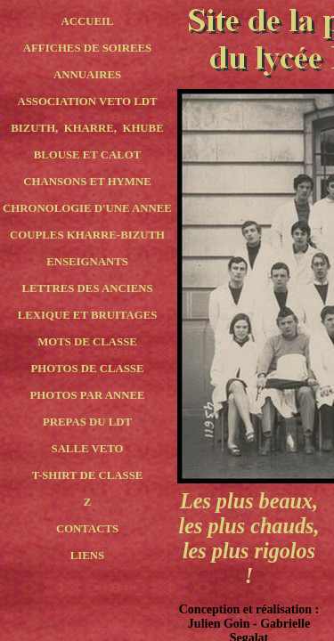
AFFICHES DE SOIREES (87, 48)
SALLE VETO (88, 448)
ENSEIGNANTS (87, 262)
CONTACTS (87, 529)
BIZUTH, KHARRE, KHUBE (87, 128)
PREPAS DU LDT (87, 422)
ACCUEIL (87, 21)
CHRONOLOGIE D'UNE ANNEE (87, 208)
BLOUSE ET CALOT (88, 155)
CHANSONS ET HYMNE (87, 181)
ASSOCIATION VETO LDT (87, 101)
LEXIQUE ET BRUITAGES (88, 315)
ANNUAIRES (87, 75)
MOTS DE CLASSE (87, 342)
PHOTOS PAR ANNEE (87, 395)
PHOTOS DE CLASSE (86, 368)
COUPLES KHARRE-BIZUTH (87, 235)
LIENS (87, 555)
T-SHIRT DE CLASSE (87, 475)
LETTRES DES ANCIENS (86, 288)
